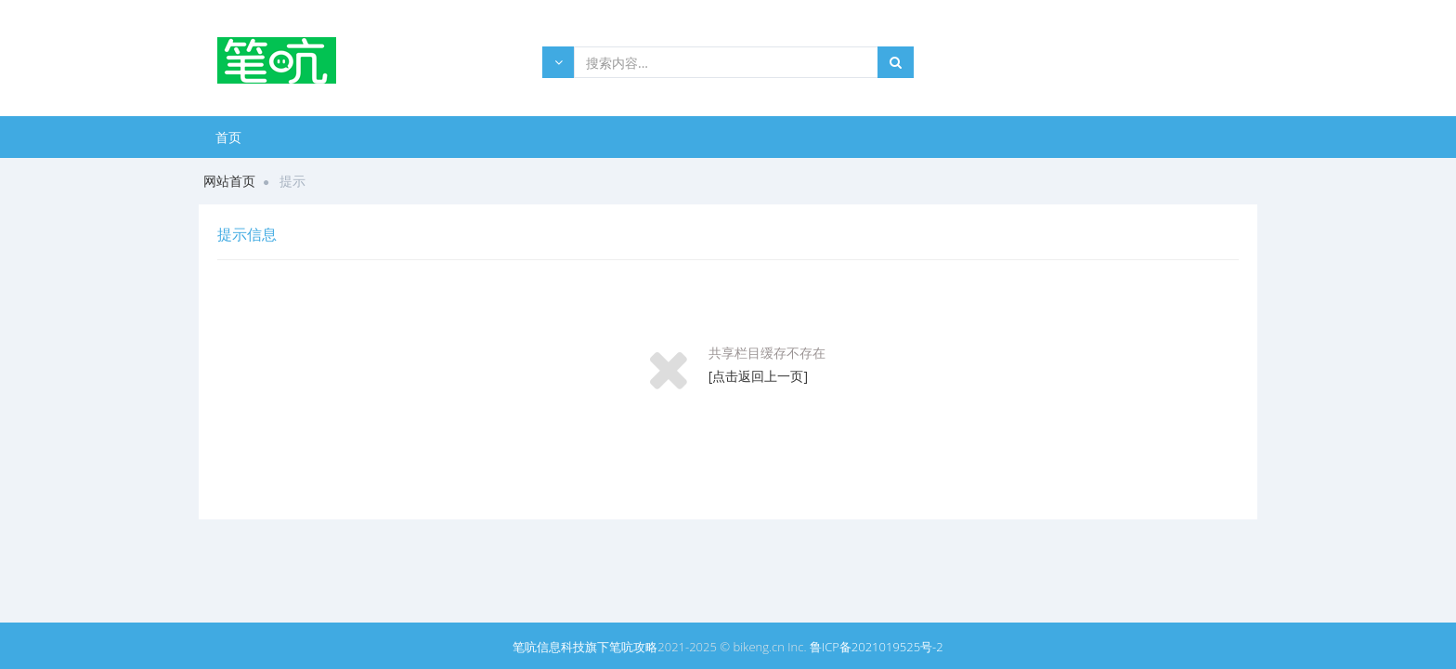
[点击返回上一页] (758, 376)
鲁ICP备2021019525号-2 (876, 646)
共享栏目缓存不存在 (767, 352)
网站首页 (229, 181)
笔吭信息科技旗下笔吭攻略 (585, 646)
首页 (228, 137)
